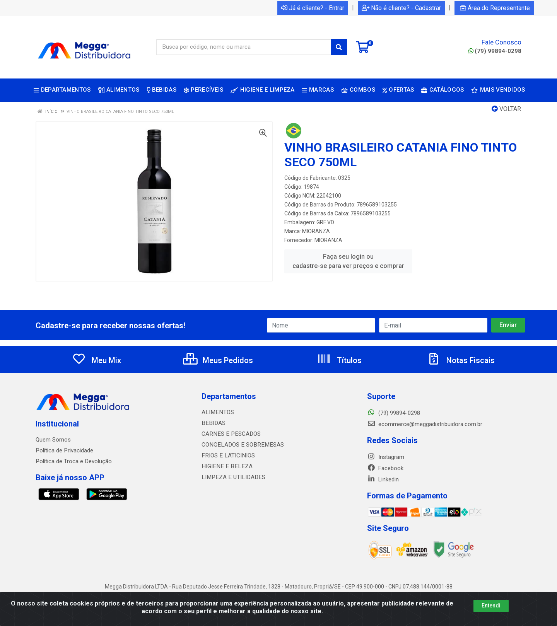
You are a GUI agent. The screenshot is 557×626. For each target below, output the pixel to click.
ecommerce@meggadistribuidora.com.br (424, 424)
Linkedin (383, 479)
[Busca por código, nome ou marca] (243, 47)
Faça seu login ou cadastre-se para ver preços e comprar (348, 261)
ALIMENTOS (217, 412)
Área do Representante (495, 8)
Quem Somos (53, 439)
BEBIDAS (213, 423)
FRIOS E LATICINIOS (227, 455)
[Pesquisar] (339, 47)
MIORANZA (316, 231)
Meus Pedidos (218, 360)
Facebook (385, 468)
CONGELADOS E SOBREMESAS (241, 444)
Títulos (339, 360)
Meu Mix (96, 360)
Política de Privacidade (64, 450)
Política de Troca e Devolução (73, 461)
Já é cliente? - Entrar (312, 8)
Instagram (385, 457)
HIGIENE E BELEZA (225, 466)
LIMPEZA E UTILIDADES (232, 477)
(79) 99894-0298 (494, 51)
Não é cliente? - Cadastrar (401, 8)
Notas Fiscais (461, 360)
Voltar (506, 109)
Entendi (491, 605)
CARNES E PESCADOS (230, 433)
